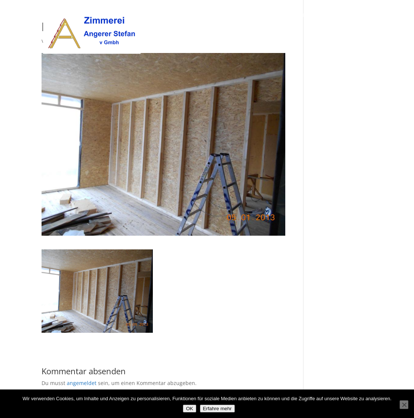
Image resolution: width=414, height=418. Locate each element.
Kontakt (362, 15)
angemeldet (81, 383)
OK (189, 408)
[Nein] (404, 404)
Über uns (273, 15)
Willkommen (237, 15)
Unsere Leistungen (318, 15)
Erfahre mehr (217, 408)
